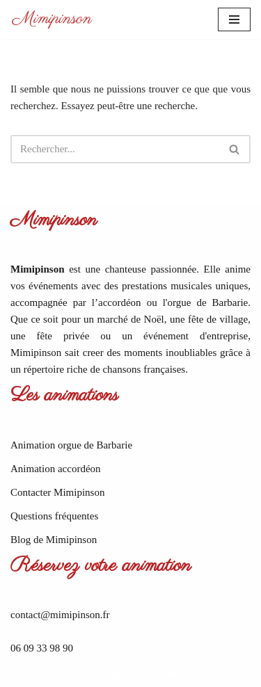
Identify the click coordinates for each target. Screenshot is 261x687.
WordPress (173, 673)
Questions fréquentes (54, 516)
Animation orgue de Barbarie (71, 445)
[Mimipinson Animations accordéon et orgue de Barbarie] (52, 19)
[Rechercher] (114, 149)
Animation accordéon (55, 468)
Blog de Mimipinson (53, 539)
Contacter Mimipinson (57, 492)
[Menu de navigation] (234, 19)
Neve (77, 673)
